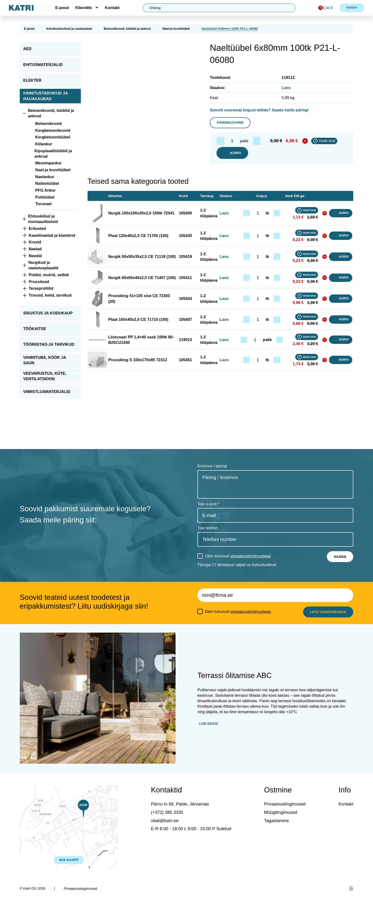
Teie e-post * (208, 504)
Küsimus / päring (212, 466)
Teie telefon (207, 528)
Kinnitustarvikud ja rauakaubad (69, 28)
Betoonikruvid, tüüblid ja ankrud (127, 28)
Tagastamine (276, 820)
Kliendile (83, 7)
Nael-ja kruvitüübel (176, 28)
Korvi (232, 153)
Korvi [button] (340, 213)
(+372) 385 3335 (167, 812)
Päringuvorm (230, 122)
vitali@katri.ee (165, 820)
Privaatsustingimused (285, 803)
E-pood (62, 7)
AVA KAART (69, 860)
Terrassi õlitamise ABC (234, 675)
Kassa (352, 7)
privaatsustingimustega (251, 556)
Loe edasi (208, 723)
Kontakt (112, 7)
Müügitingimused (280, 812)
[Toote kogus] (232, 141)
